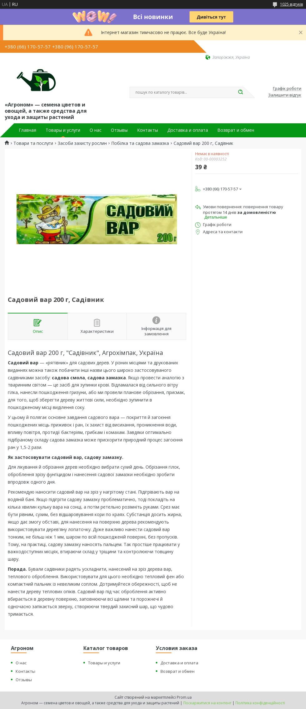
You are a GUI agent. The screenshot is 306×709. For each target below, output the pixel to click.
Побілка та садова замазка (140, 143)
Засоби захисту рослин (82, 143)
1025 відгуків (291, 4)
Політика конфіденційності (260, 703)
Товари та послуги (33, 143)
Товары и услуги (63, 130)
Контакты (147, 130)
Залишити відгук (284, 95)
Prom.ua (184, 697)
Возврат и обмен (235, 130)
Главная (27, 130)
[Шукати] (240, 92)
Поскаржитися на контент (207, 703)
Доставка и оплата (187, 130)
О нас (95, 130)
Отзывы (119, 130)
